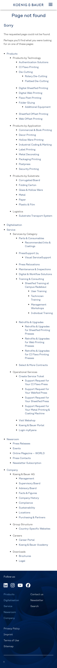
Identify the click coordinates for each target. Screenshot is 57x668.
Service (8, 606)
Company (9, 618)
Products (9, 594)
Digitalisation (11, 600)
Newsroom (10, 612)
